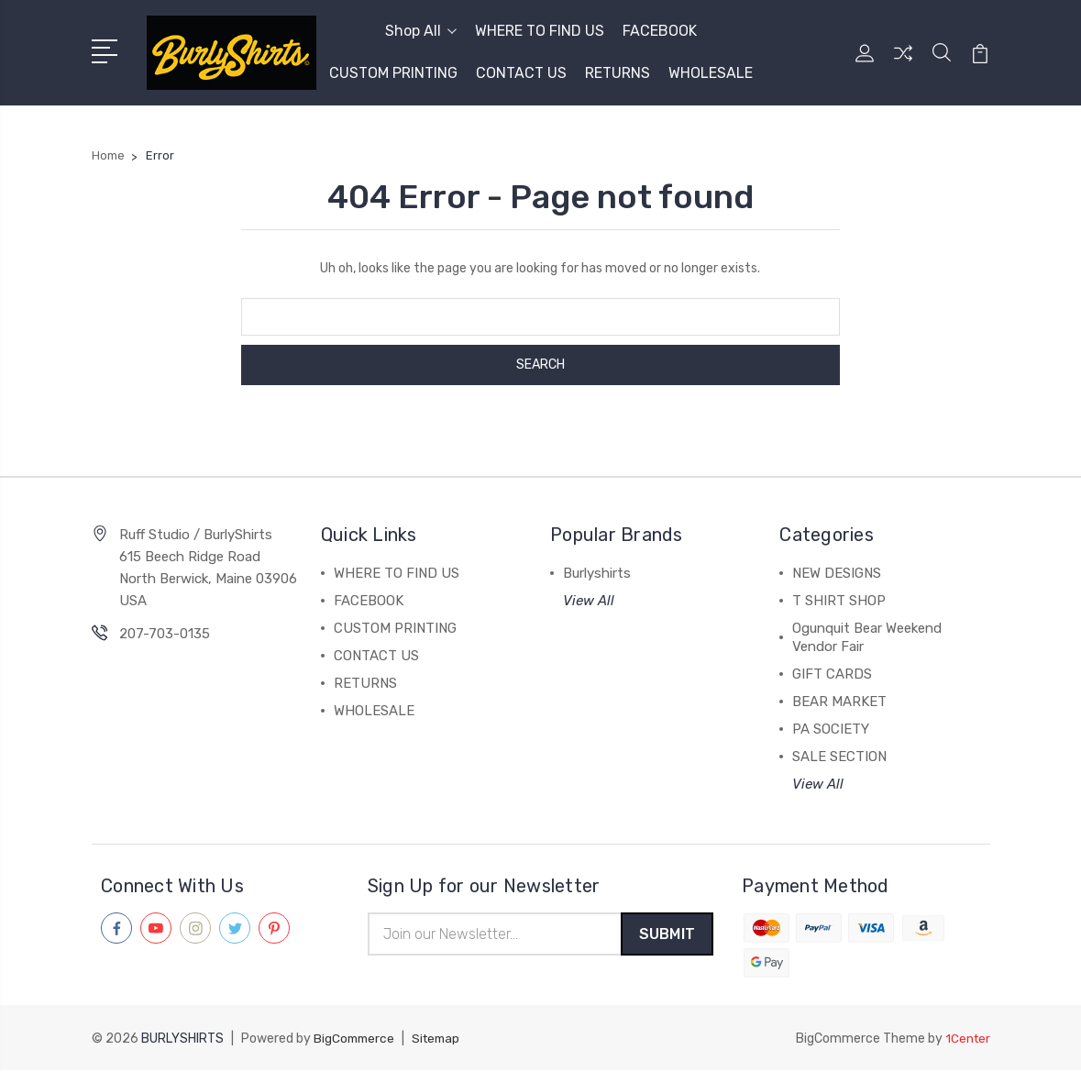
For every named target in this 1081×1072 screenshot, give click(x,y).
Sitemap (441, 1040)
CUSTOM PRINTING (393, 73)
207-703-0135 (164, 633)
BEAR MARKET (839, 701)
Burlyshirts (597, 573)
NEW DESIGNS (836, 573)
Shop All (421, 30)
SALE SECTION (839, 756)
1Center (966, 1040)
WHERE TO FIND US (539, 30)
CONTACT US (521, 73)
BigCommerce (356, 1040)
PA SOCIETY (830, 729)
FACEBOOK (660, 30)
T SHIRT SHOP (839, 600)
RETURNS (617, 73)
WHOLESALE (710, 73)
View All (588, 600)
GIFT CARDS (832, 674)
